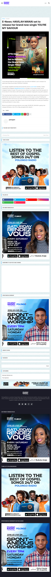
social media (33, 86)
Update (7, 18)
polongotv (12, 119)
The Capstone (5, 377)
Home (3, 18)
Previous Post (6, 135)
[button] (2, 3)
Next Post (45, 135)
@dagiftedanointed (19, 88)
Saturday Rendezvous (7, 375)
